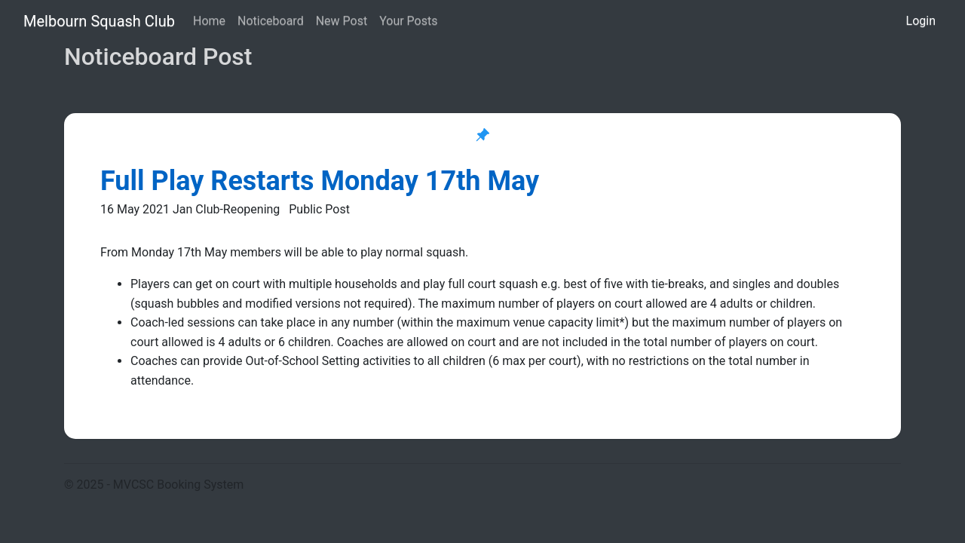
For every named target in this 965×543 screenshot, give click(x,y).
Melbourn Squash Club (99, 21)
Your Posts (408, 21)
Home (209, 21)
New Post (342, 21)
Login (921, 21)
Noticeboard (270, 21)
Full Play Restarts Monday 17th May (319, 181)
